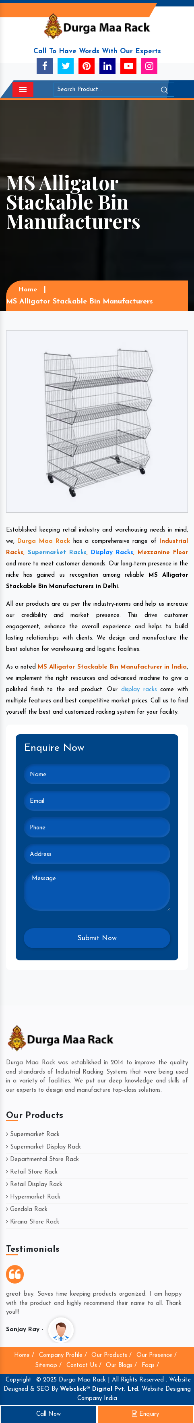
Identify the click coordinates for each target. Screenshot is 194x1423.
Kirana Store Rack (32, 1222)
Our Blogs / (121, 1366)
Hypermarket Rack (33, 1197)
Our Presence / (156, 1355)
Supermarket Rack (33, 1135)
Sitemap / (48, 1366)
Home (27, 290)
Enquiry (145, 1414)
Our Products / (111, 1355)
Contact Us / (83, 1366)
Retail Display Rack (34, 1185)
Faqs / (150, 1366)
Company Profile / (63, 1355)
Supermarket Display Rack (43, 1147)
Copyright (18, 1380)
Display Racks (112, 553)
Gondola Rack (26, 1210)
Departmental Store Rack (42, 1160)
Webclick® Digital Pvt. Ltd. (100, 1389)
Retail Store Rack (32, 1172)
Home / (24, 1355)
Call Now (48, 1414)
